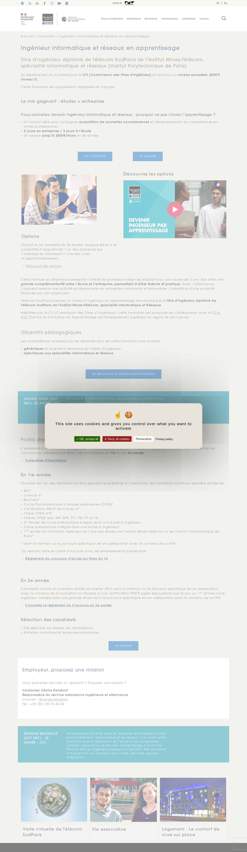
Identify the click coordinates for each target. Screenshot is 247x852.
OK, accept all (87, 439)
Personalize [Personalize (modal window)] (144, 439)
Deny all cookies (117, 439)
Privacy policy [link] (164, 439)
